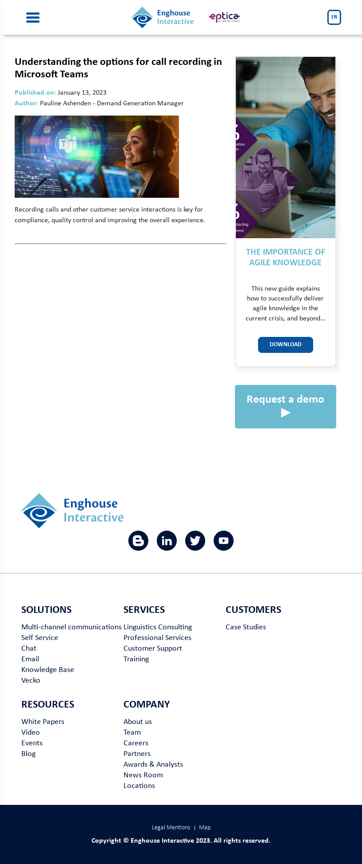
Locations (139, 786)
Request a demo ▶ (285, 406)
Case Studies (246, 627)
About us (137, 722)
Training (136, 659)
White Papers (42, 722)
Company (146, 705)
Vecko (30, 680)
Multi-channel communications (71, 627)
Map (205, 827)
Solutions (46, 610)
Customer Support (152, 648)
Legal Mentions (171, 827)
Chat (28, 648)
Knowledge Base (47, 670)
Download (286, 344)
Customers (253, 610)
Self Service (39, 638)
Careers (135, 743)
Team (132, 732)
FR (334, 17)
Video (30, 732)
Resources (47, 705)
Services (144, 610)
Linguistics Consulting (157, 627)
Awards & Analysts (153, 764)
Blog (28, 754)
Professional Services (157, 638)
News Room (143, 775)
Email (30, 659)
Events (32, 743)
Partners (137, 754)
